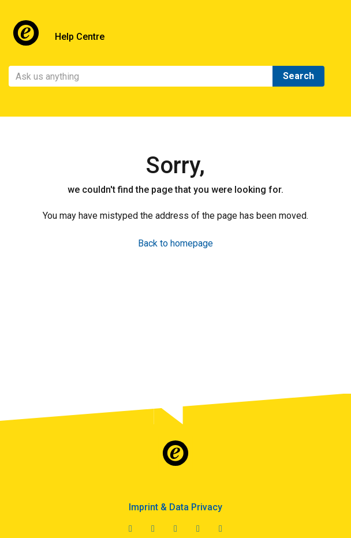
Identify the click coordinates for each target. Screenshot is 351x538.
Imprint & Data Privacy (175, 507)
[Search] (141, 76)
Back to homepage (175, 243)
